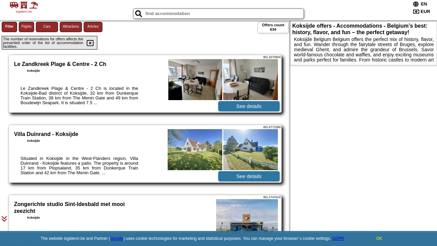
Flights (26, 26)
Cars (47, 26)
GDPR (338, 238)
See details (249, 106)
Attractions (71, 26)
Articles (93, 26)
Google (117, 238)
